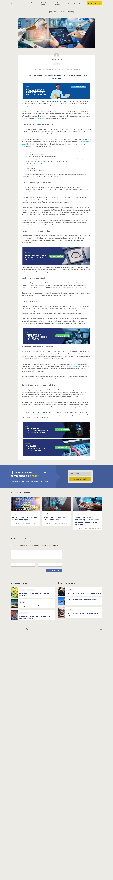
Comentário (14, 549)
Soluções (56, 64)
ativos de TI (38, 118)
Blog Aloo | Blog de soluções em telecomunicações (56, 12)
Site (80, 3)
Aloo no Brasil (43, 3)
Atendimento (72, 3)
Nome (12, 562)
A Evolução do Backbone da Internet (30, 606)
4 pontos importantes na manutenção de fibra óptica (83, 599)
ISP (48, 220)
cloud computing (74, 366)
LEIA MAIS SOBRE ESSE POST (30, 523)
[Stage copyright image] (100, 629)
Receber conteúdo (80, 479)
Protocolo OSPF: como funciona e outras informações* (24, 518)
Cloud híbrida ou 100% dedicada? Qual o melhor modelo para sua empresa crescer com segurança (88, 520)
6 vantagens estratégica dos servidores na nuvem (55, 518)
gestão (42, 390)
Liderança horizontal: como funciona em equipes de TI (83, 593)
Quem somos (33, 3)
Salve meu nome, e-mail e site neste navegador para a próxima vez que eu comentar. (35, 545)
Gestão (22, 590)
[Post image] (25, 504)
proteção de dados (31, 166)
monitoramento (35, 354)
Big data (25, 111)
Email (39, 562)
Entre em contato (94, 3)
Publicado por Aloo (56, 59)
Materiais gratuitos (56, 3)
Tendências (23, 613)
